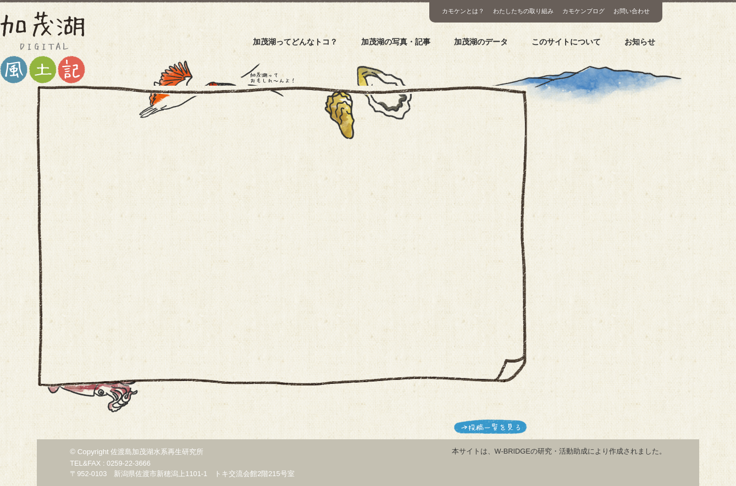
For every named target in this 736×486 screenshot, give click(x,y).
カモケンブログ (583, 11)
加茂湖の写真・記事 (395, 41)
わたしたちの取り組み (523, 11)
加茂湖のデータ (481, 41)
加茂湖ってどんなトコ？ (295, 41)
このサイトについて (566, 41)
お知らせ (639, 41)
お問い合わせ (631, 11)
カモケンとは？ (463, 11)
